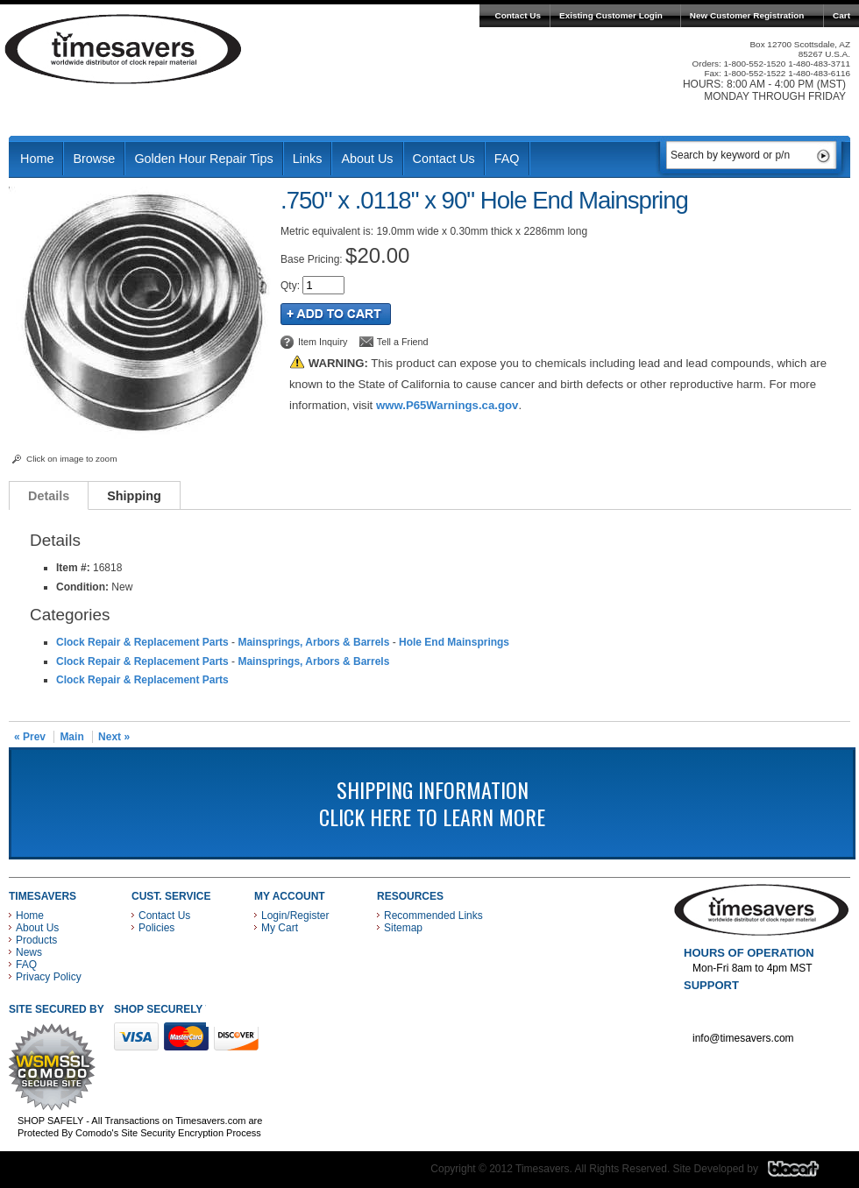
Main (71, 737)
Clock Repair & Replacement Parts (142, 642)
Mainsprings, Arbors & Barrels (313, 642)
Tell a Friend (403, 341)
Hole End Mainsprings (454, 642)
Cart (841, 15)
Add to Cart (335, 314)
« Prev (30, 737)
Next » (114, 737)
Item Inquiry (322, 341)
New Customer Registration (747, 15)
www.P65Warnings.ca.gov (447, 405)
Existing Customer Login (611, 15)
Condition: (82, 587)
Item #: (74, 568)
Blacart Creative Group (804, 1173)
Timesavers (123, 49)
